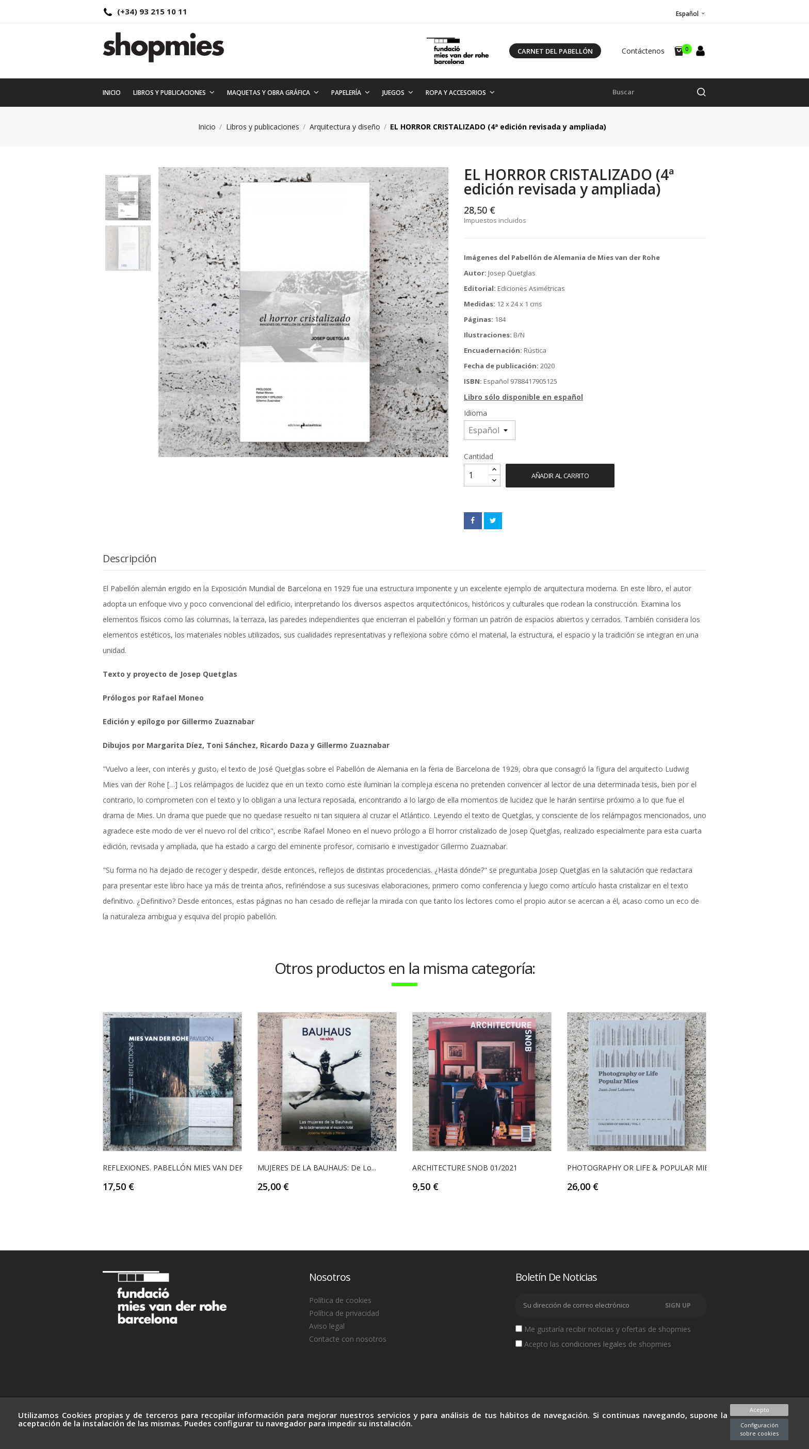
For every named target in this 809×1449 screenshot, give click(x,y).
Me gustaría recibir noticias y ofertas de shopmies (603, 1329)
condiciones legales (593, 1344)
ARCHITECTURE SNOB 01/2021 (464, 1168)
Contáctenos (643, 51)
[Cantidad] (476, 475)
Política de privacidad (344, 1313)
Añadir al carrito (560, 475)
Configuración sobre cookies (759, 1429)
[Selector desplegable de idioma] (689, 13)
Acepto (759, 1409)
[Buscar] (659, 92)
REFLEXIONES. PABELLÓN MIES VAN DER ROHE (184, 1168)
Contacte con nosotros (347, 1339)
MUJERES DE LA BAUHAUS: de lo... (316, 1168)
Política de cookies (340, 1300)
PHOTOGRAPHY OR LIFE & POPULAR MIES (640, 1168)
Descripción (130, 558)
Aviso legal (327, 1326)
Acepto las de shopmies (593, 1344)
